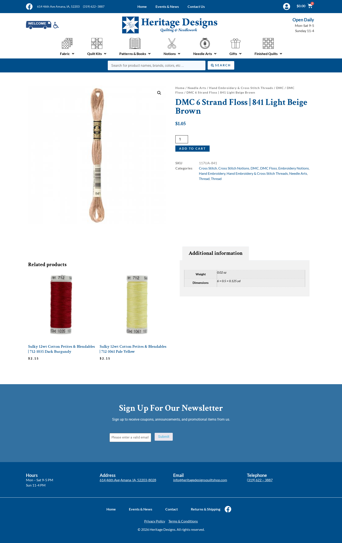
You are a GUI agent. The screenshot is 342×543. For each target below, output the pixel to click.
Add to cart (192, 148)
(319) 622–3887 (93, 6)
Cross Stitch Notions (233, 168)
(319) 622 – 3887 (260, 480)
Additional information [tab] (216, 253)
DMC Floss (268, 168)
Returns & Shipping (205, 509)
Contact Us (196, 6)
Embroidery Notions (293, 168)
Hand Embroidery (212, 173)
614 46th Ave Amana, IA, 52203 (58, 6)
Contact (171, 509)
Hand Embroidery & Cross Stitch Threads (241, 88)
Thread (204, 178)
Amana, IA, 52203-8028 (138, 480)
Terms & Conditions (183, 521)
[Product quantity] (181, 139)
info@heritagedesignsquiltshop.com (200, 480)
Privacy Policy (154, 521)
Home (142, 6)
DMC (280, 88)
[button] (159, 93)
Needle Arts (197, 88)
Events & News (167, 6)
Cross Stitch (208, 168)
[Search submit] (221, 65)
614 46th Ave (110, 480)
